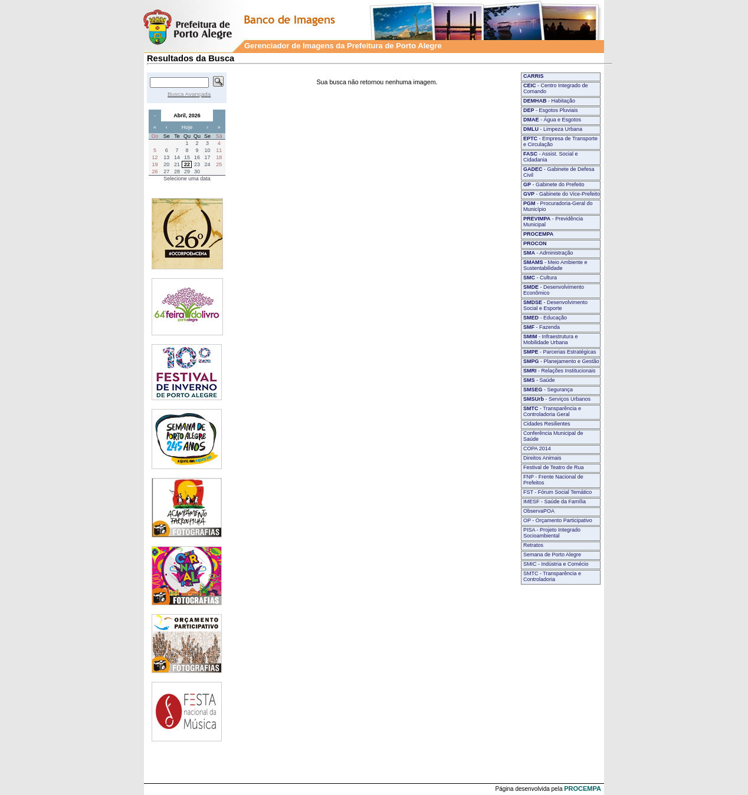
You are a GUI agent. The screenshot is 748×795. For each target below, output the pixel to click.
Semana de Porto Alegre (552, 555)
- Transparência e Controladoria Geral (552, 411)
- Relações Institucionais (559, 371)
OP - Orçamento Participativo (557, 520)
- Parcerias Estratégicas (559, 352)
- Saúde (539, 380)
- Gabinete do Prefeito (554, 184)
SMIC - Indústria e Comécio (556, 564)
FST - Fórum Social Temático (557, 492)
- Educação (545, 318)
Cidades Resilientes (546, 424)
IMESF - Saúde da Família (554, 501)
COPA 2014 (537, 448)
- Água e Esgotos (552, 120)
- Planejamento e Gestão (561, 361)
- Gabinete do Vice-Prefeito (561, 194)
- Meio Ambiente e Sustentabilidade (555, 265)
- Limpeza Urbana (552, 129)
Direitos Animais (542, 458)
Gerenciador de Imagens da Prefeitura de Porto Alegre (343, 45)
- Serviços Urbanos (556, 399)
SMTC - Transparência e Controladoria (552, 576)
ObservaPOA (539, 511)
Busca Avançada (189, 94)
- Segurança (548, 389)
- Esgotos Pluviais (550, 110)
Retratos (533, 545)
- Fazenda (541, 327)
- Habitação (549, 101)
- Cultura (540, 278)
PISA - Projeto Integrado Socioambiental (551, 533)
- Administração (548, 253)
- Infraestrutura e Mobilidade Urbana (550, 339)
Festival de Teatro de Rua (553, 467)
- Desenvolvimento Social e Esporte (555, 305)
